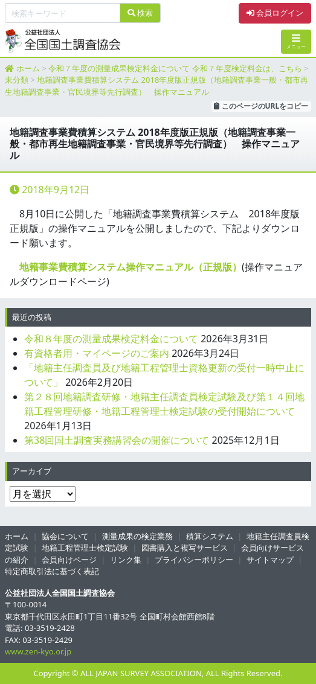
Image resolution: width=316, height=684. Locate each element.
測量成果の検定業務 (137, 536)
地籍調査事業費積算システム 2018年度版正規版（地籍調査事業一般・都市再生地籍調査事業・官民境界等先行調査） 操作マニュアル (156, 85)
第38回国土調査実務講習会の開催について (116, 440)
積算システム (209, 536)
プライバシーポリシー (194, 559)
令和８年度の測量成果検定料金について (111, 338)
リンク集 (125, 559)
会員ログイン (275, 12)
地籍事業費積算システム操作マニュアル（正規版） (130, 266)
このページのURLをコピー (261, 106)
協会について (65, 536)
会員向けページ (69, 559)
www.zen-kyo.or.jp (38, 651)
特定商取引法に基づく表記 (52, 571)
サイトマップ (270, 559)
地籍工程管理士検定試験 (85, 547)
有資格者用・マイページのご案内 (96, 353)
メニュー (296, 41)
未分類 (16, 79)
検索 (140, 12)
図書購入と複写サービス (184, 547)
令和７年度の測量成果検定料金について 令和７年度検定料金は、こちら (174, 68)
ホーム (28, 68)
